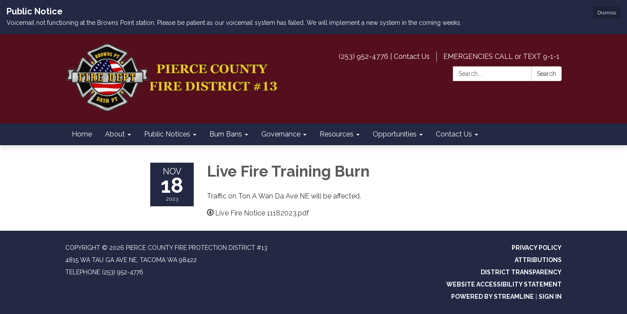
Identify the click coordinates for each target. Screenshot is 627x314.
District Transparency (521, 272)
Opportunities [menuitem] (395, 134)
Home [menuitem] (82, 134)
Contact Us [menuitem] (454, 134)
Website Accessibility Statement (504, 284)
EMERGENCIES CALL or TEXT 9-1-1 (501, 56)
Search (546, 73)
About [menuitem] (115, 134)
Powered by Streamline (492, 296)
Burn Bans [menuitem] (225, 134)
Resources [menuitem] (337, 134)
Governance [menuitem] (280, 134)
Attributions (538, 259)
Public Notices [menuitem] (167, 134)
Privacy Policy (537, 247)
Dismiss (606, 13)
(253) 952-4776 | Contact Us (384, 56)
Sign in (550, 296)
